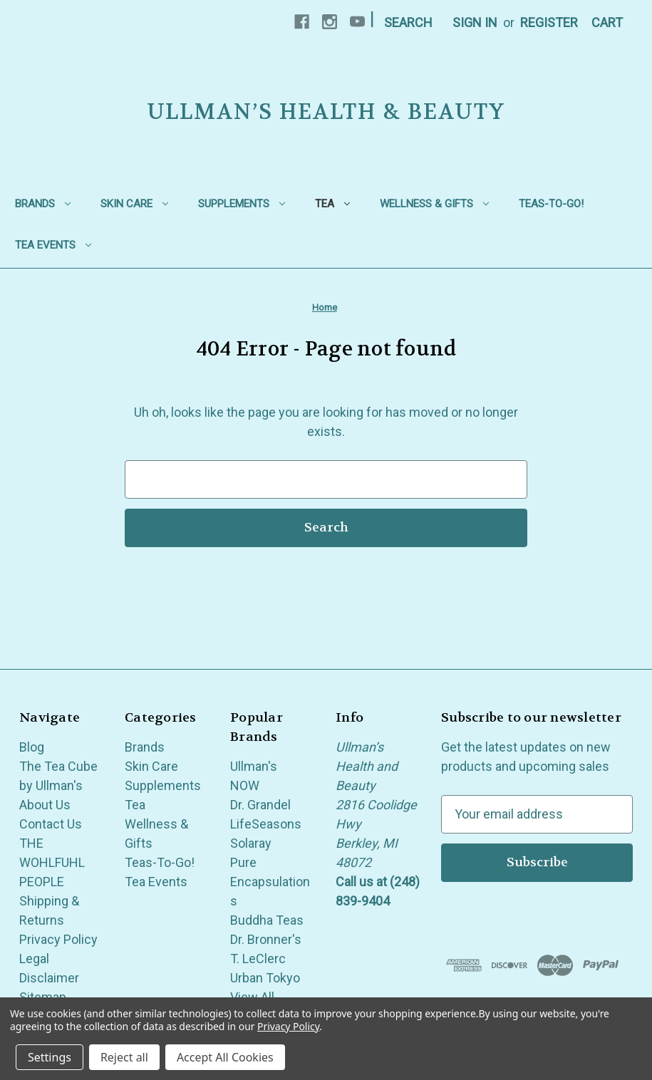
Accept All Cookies (225, 1057)
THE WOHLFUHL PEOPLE (52, 862)
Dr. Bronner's (265, 939)
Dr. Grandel (260, 804)
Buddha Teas (267, 920)
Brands (43, 203)
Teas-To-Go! (551, 203)
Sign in (474, 22)
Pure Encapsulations (270, 881)
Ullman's (253, 766)
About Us (45, 804)
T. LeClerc (258, 958)
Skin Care (134, 203)
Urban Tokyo (265, 977)
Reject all (124, 1057)
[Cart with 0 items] (607, 22)
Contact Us (50, 823)
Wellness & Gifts (434, 203)
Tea (332, 203)
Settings (49, 1057)
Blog (31, 746)
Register (549, 22)
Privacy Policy (58, 939)
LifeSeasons (265, 823)
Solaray (250, 843)
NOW (244, 785)
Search (408, 22)
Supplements (241, 203)
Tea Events (53, 245)
